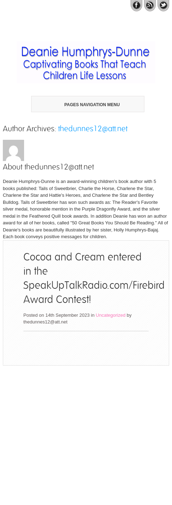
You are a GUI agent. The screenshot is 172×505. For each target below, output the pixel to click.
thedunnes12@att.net (92, 129)
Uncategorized (111, 315)
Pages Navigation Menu (85, 104)
